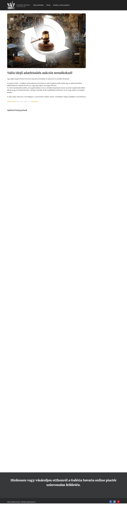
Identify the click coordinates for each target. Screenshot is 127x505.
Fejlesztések (34, 101)
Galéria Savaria (11, 101)
